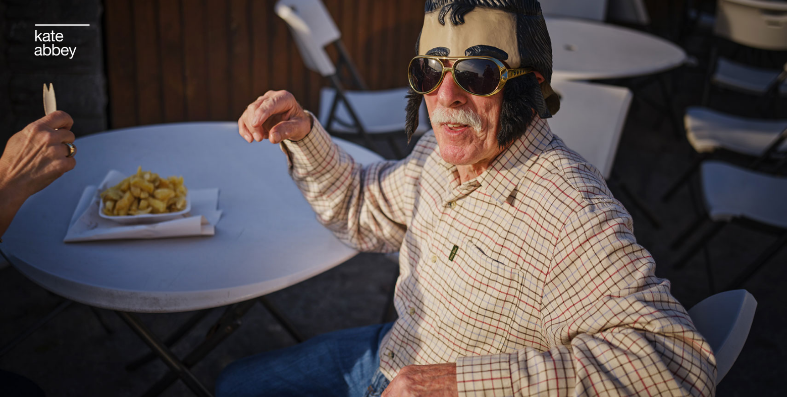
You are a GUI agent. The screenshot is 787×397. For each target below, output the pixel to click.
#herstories (452, 30)
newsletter (395, 30)
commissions (310, 30)
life (266, 30)
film (355, 30)
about (497, 30)
